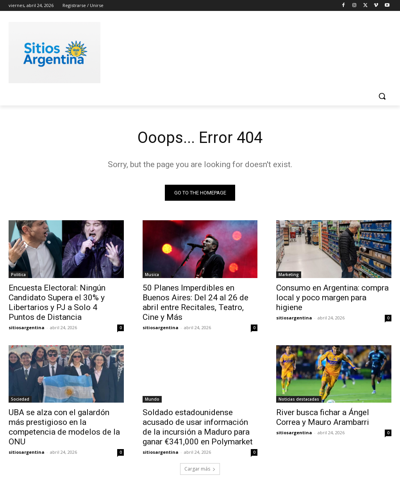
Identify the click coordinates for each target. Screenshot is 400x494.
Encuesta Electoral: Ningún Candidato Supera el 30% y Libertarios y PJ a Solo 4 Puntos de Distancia (57, 302)
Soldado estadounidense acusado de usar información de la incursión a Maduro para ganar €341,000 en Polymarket (198, 427)
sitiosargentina (27, 327)
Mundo (152, 399)
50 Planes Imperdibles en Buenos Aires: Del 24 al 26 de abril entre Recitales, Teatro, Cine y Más (195, 302)
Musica (152, 274)
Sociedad (20, 399)
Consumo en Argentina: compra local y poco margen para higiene (332, 297)
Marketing (289, 274)
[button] (382, 96)
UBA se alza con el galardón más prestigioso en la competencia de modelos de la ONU (64, 427)
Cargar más (200, 469)
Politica (18, 274)
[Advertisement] (191, 51)
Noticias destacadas (299, 399)
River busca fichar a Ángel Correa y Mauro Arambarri (322, 417)
